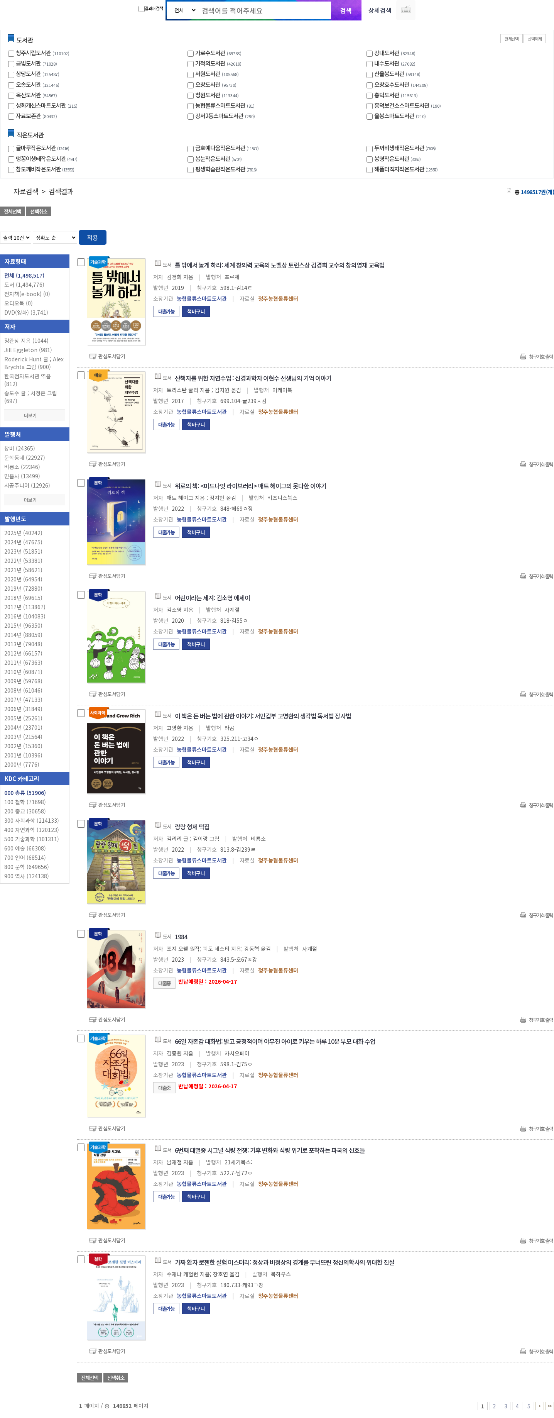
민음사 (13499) (22, 476)
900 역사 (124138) (26, 876)
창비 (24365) (19, 448)
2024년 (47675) (23, 542)
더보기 (35, 415)
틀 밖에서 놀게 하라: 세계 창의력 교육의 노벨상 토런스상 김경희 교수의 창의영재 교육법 (280, 264)
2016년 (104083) (25, 616)
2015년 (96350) (23, 625)
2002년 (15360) (23, 746)
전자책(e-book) (27, 294)
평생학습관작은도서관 (226, 169)
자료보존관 (28, 116)
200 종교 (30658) (25, 811)
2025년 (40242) (23, 533)
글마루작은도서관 (43, 148)
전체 (24, 275)
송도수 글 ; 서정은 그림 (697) (30, 397)
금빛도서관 (28, 63)
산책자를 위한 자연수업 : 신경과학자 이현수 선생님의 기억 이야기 (253, 378)
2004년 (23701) (23, 727)
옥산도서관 (28, 95)
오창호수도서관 (391, 84)
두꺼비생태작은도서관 (405, 148)
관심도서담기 (111, 356)
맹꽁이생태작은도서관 (47, 158)
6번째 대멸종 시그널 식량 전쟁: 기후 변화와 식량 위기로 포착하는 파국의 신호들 (270, 1150)
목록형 (543, 236)
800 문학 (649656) (26, 867)
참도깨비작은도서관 (46, 169)
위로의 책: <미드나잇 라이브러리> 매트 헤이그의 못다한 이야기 (250, 485)
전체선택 (512, 39)
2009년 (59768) (23, 681)
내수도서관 (386, 63)
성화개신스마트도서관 (41, 105)
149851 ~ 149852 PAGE (550, 1406)
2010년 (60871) (23, 672)
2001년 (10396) (23, 755)
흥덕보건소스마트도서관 (401, 105)
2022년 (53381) (23, 560)
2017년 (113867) (25, 607)
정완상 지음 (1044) (26, 340)
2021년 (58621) (23, 570)
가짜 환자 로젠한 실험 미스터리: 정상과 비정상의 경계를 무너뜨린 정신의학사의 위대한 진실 (284, 1262)
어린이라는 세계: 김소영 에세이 (212, 597)
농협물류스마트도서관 (220, 105)
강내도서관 (386, 53)
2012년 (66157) (23, 653)
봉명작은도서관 (398, 158)
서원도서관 (207, 73)
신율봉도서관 (389, 73)
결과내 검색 (150, 8)
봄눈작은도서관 (219, 158)
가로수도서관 (210, 53)
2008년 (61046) (23, 690)
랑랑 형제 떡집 (192, 826)
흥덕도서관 (386, 95)
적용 (92, 237)
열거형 (532, 236)
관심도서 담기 (416, 212)
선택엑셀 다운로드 (527, 212)
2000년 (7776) (21, 764)
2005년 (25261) (23, 718)
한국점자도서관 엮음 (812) (27, 380)
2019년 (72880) (23, 588)
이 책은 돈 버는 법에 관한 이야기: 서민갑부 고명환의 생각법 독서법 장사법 (263, 715)
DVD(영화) (26, 312)
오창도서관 (207, 84)
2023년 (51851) (23, 551)
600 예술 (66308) (25, 848)
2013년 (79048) (23, 644)
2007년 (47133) (23, 699)
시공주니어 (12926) (27, 485)
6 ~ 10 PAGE (539, 1406)
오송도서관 (28, 84)
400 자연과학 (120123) (31, 830)
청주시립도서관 (33, 53)
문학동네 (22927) (24, 457)
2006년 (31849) (23, 709)
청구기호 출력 (541, 356)
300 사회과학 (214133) (31, 820)
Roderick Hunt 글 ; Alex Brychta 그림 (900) (34, 363)
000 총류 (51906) (25, 792)
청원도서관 (207, 95)
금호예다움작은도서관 (227, 148)
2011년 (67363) (23, 662)
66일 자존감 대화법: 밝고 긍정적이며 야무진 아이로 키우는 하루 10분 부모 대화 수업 (275, 1041)
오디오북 (18, 303)
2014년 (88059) (23, 635)
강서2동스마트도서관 (219, 116)
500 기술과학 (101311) (31, 839)
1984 (181, 936)
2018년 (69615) (23, 597)
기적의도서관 (210, 63)
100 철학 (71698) (25, 802)
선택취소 (38, 211)
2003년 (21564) (23, 736)
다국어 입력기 (406, 10)
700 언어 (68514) (25, 857)
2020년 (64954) (23, 579)
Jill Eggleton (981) (28, 350)
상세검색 (380, 10)
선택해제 (535, 39)
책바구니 (196, 311)
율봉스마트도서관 (394, 116)
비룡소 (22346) (22, 467)
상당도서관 (28, 73)
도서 (24, 284)
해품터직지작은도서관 (406, 169)
